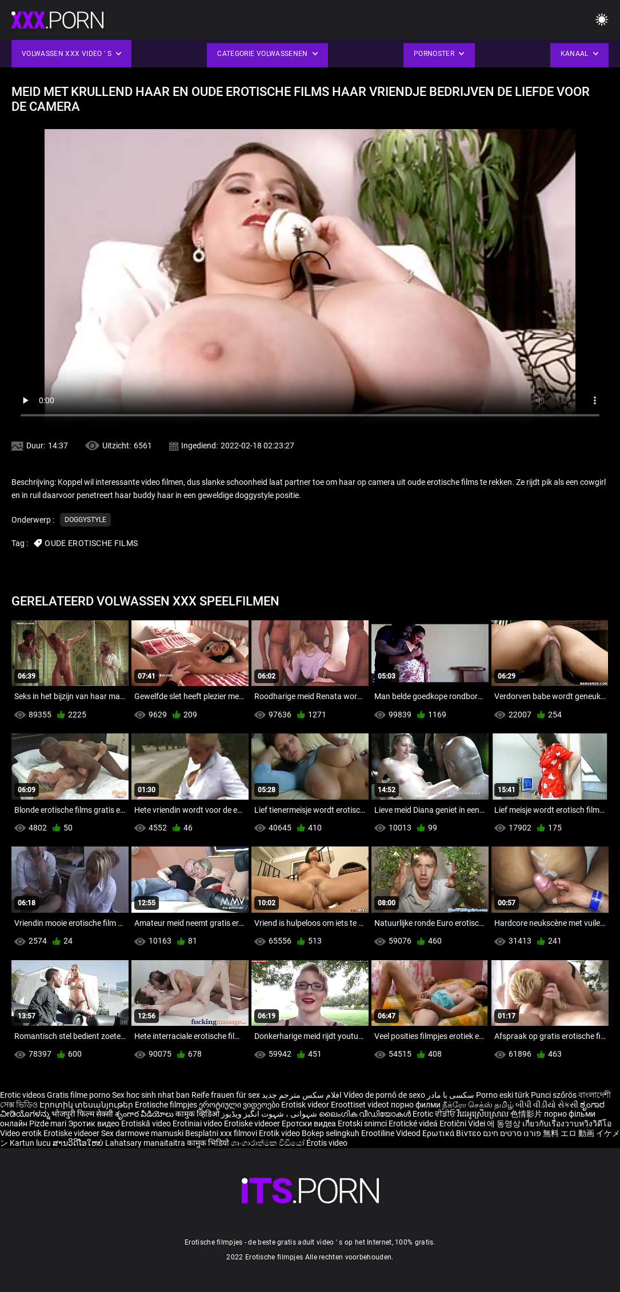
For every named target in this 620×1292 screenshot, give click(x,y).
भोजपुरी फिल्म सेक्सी (82, 1113)
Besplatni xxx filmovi (221, 1133)
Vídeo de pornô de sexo (384, 1095)
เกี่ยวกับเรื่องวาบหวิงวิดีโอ (566, 1123)
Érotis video (326, 1142)
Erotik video (280, 1133)
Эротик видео (94, 1123)
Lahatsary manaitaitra (146, 1142)
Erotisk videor (306, 1104)
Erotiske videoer (253, 1123)
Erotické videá (414, 1123)
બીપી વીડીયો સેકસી (546, 1104)
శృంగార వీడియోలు (145, 1113)
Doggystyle (85, 520)
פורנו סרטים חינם (512, 1133)
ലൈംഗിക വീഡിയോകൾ (366, 1113)
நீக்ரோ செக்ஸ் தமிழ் (478, 1104)
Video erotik (21, 1133)
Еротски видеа (310, 1123)
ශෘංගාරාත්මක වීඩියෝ (268, 1142)
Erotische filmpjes (166, 1104)
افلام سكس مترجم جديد (302, 1095)
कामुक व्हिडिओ (198, 1113)
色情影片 (527, 1113)
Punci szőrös (554, 1095)
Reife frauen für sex (225, 1095)
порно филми (416, 1104)
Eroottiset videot (361, 1104)
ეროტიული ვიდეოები (240, 1104)
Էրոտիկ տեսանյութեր (87, 1104)
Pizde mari (47, 1123)
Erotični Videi (463, 1123)
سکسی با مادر (450, 1095)
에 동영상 (504, 1123)
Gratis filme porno (78, 1095)
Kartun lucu (31, 1142)
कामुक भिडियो (209, 1142)
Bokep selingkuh (330, 1133)
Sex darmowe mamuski (142, 1133)
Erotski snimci (363, 1123)
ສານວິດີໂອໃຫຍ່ (79, 1142)
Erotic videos (23, 1095)
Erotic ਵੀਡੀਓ (435, 1113)
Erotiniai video (198, 1123)
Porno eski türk (502, 1095)
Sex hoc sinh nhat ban (151, 1095)
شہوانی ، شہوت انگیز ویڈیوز (270, 1113)
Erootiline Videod (391, 1133)
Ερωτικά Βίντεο (452, 1133)
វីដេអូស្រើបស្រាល (483, 1113)
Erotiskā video (147, 1123)
